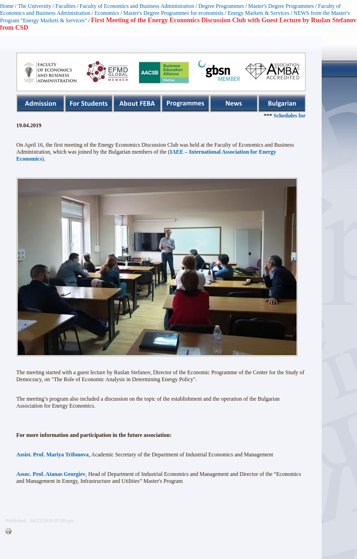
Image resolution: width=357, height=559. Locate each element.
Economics (106, 13)
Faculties (65, 6)
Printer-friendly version (11, 531)
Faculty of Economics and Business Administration (137, 6)
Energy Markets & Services (259, 13)
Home (6, 6)
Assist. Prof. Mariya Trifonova (52, 454)
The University (34, 6)
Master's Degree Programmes (281, 6)
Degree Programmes (221, 6)
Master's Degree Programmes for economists (173, 13)
